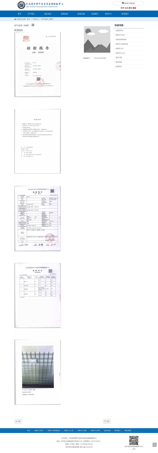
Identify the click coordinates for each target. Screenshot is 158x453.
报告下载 (119, 57)
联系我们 (119, 66)
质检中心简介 (120, 35)
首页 (28, 430)
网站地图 (128, 430)
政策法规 (119, 62)
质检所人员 (119, 48)
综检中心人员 (68, 430)
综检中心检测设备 (54, 430)
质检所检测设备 (121, 39)
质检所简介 (119, 30)
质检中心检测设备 (122, 44)
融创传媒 (76, 447)
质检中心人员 (120, 53)
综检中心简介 (39, 430)
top (155, 445)
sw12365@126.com (86, 444)
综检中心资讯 (95, 430)
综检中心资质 (82, 430)
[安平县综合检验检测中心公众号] (134, 440)
